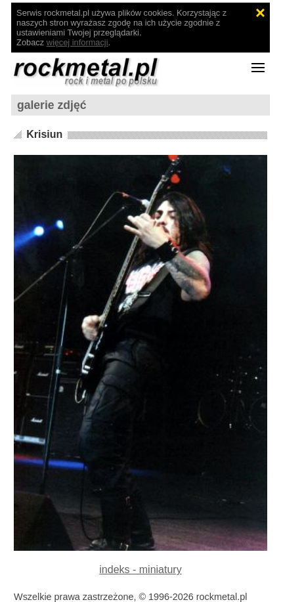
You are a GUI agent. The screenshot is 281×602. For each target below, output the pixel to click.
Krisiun (44, 134)
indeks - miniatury (140, 569)
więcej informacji (77, 42)
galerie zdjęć (52, 105)
